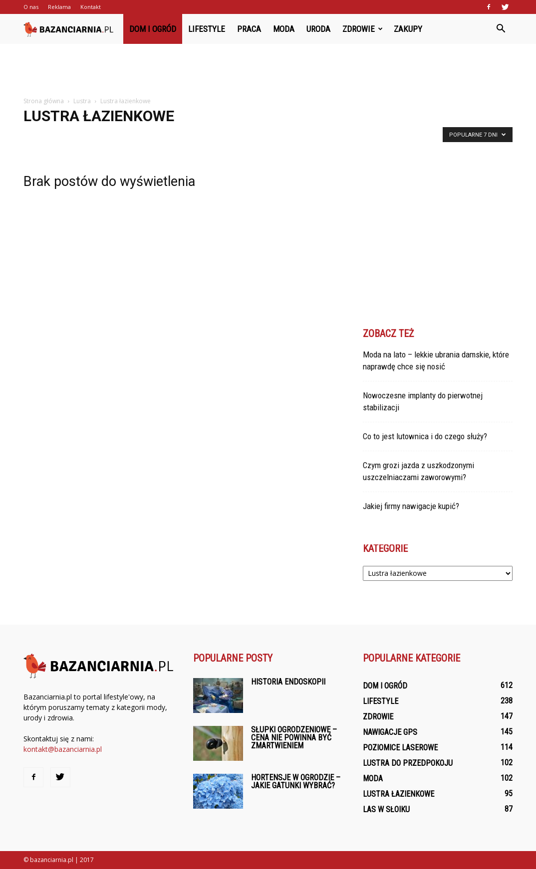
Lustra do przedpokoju (408, 763)
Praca (249, 29)
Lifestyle (206, 29)
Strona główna (43, 101)
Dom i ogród (152, 29)
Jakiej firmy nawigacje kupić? (411, 506)
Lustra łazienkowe (398, 794)
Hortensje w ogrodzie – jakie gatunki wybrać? (295, 781)
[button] (501, 29)
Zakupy (408, 29)
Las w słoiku (386, 809)
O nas (30, 6)
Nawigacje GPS (390, 732)
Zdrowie (362, 29)
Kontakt (90, 6)
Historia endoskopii (288, 682)
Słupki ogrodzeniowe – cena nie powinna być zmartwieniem (294, 737)
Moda (283, 29)
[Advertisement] (268, 71)
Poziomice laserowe (400, 747)
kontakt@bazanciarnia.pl (62, 749)
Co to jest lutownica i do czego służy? (425, 436)
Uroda (318, 29)
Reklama (59, 6)
